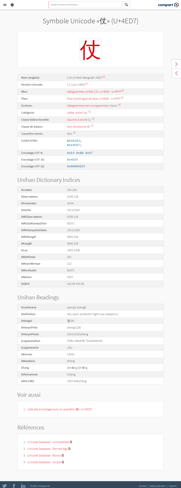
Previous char (176, 73)
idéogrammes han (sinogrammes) (88, 105)
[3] (122, 90)
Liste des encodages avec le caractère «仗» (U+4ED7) (59, 409)
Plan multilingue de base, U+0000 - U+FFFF (94, 98)
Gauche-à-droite (77, 119)
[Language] (12, 5)
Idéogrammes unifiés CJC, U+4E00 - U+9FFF (94, 91)
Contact (143, 485)
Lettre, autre (74, 112)
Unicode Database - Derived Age (47, 449)
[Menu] (5, 5)
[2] (86, 83)
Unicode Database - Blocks (44, 455)
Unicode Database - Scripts (44, 462)
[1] (104, 76)
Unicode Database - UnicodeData (48, 442)
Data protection (158, 485)
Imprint (172, 485)
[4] (119, 104)
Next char (176, 64)
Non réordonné (76, 126)
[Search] (126, 5)
